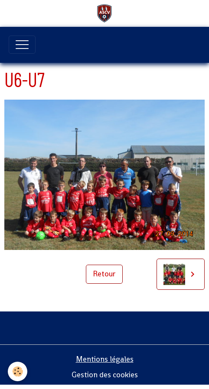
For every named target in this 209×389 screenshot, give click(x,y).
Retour (104, 274)
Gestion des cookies (105, 374)
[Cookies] (17, 371)
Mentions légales (105, 359)
